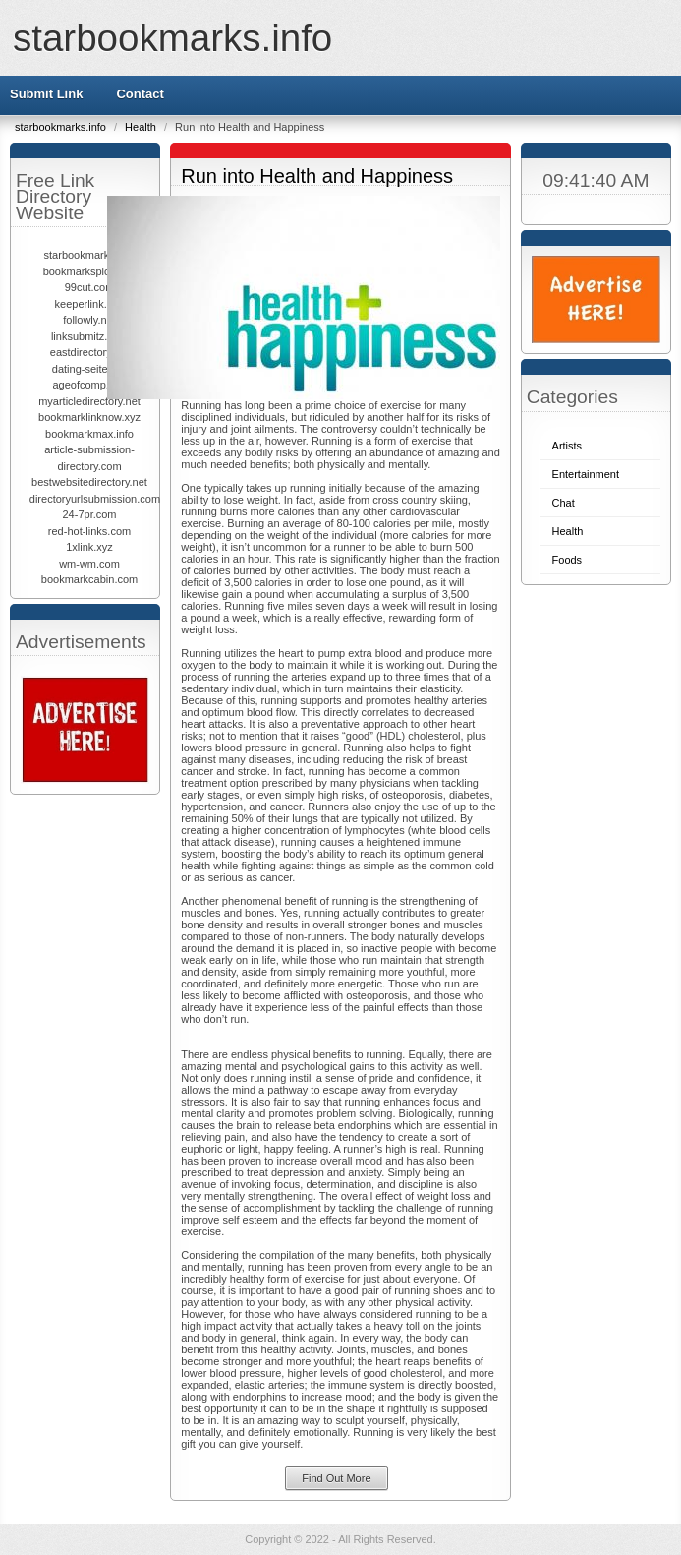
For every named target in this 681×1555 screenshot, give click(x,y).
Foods (567, 560)
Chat (563, 502)
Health (142, 127)
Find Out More (336, 1478)
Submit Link (46, 94)
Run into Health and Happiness (317, 176)
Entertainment (585, 474)
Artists (567, 445)
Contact (139, 94)
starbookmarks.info (172, 38)
